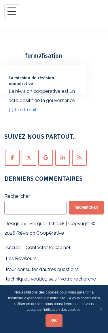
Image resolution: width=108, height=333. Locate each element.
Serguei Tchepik (47, 223)
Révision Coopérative (39, 233)
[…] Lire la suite (24, 109)
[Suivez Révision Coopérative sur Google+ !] (45, 158)
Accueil (14, 247)
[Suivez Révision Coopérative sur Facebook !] (12, 158)
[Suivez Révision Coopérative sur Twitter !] (29, 158)
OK (54, 320)
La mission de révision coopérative (31, 80)
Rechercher (17, 196)
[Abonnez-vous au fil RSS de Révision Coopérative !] (79, 158)
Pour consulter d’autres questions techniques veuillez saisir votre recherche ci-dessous (51, 278)
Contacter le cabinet (48, 247)
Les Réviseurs (21, 258)
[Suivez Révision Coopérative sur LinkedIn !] (62, 158)
